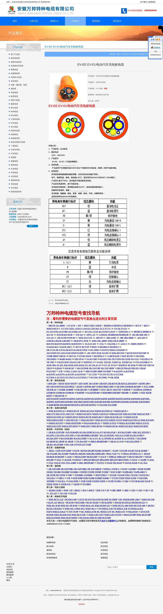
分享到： (9, 567)
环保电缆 (14, 173)
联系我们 (152, 2)
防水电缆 (14, 115)
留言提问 (117, 21)
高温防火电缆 (16, 77)
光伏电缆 (14, 176)
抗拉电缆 (104, 542)
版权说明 (74, 600)
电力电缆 (14, 127)
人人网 (9, 577)
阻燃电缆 (14, 70)
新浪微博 (9, 572)
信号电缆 (14, 188)
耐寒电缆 (14, 165)
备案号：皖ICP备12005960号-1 (88, 600)
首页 (15, 21)
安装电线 (14, 184)
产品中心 (75, 21)
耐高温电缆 (15, 58)
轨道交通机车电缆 (18, 142)
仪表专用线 (15, 150)
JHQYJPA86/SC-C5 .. (62, 303)
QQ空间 (9, 569)
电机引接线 (15, 100)
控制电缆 (14, 92)
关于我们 (143, 2)
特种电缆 (14, 111)
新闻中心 (54, 21)
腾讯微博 (9, 575)
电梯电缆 (14, 134)
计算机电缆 (15, 119)
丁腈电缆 (14, 146)
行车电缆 (14, 123)
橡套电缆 (14, 104)
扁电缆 (13, 89)
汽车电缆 (14, 153)
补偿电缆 (104, 550)
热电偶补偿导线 (17, 66)
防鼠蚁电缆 (15, 138)
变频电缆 (14, 161)
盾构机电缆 (15, 180)
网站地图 (67, 600)
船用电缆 (14, 96)
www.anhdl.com (56, 590)
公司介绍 (34, 21)
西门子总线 (15, 54)
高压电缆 (14, 81)
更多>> (31, 226)
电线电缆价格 (16, 192)
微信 (8, 580)
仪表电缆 (14, 169)
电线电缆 (81, 604)
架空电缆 (104, 554)
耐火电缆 (14, 108)
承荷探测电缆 (51, 558)
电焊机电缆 (15, 131)
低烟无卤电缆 (16, 62)
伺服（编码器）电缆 (19, 85)
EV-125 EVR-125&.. (62, 300)
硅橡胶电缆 (15, 73)
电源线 (13, 157)
